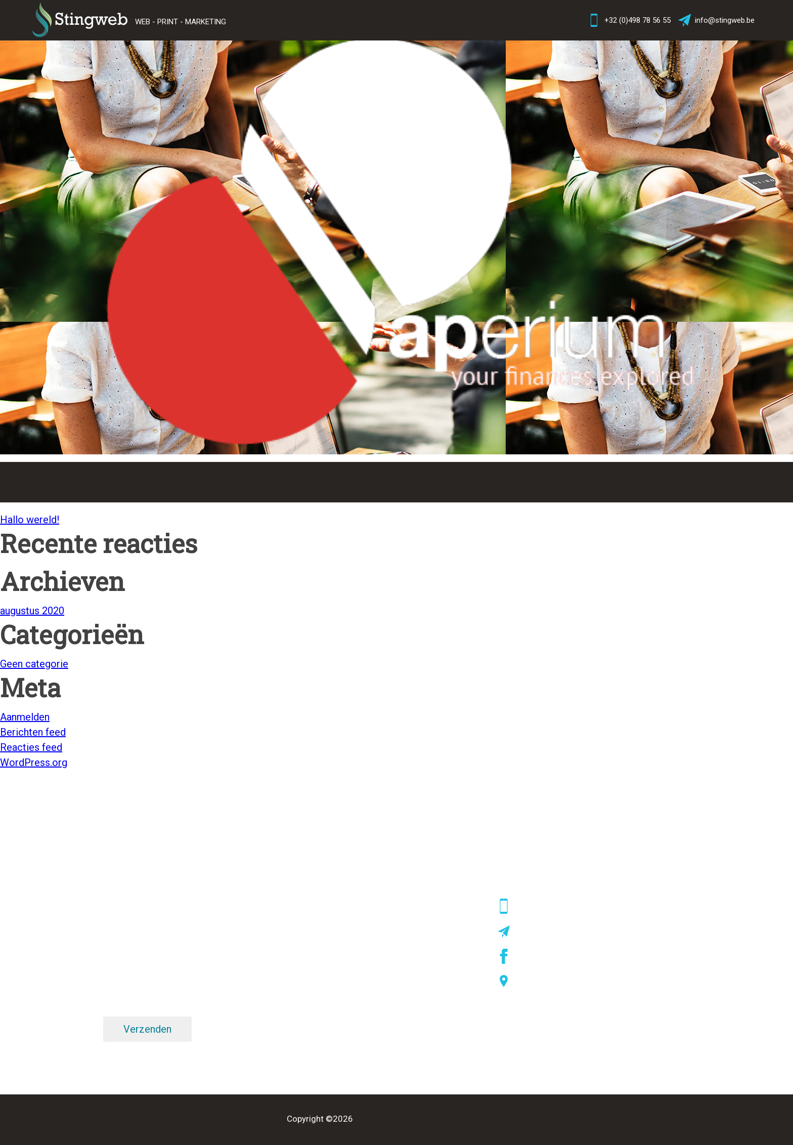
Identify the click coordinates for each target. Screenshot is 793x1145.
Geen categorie (34, 664)
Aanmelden (25, 717)
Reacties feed (31, 747)
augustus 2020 (32, 611)
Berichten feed (33, 732)
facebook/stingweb (550, 956)
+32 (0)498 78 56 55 (628, 20)
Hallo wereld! (29, 520)
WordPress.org (33, 762)
